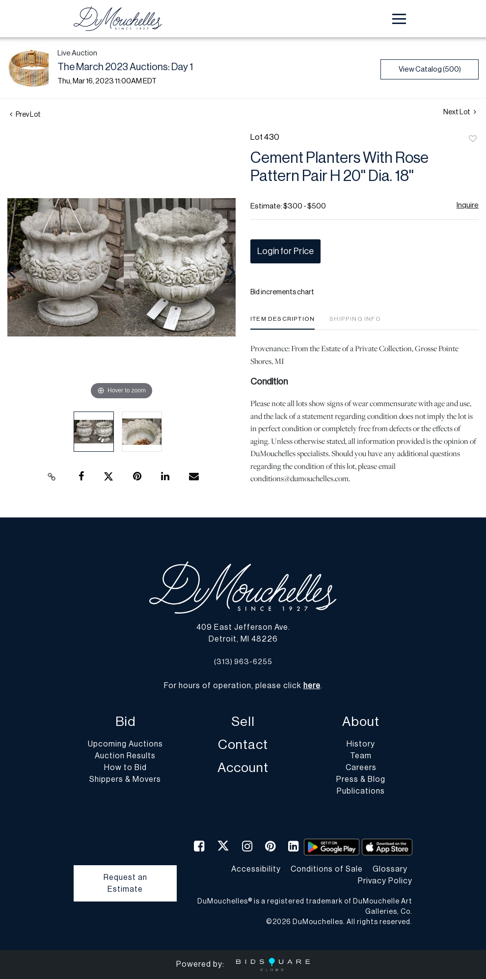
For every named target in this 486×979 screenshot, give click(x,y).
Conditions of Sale (327, 869)
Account (243, 767)
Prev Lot (25, 114)
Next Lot (459, 112)
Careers (361, 768)
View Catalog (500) (430, 69)
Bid (125, 721)
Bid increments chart (282, 292)
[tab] (282, 322)
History (361, 744)
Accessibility (256, 869)
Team (361, 756)
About (360, 721)
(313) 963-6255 (243, 662)
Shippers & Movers (125, 779)
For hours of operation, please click (242, 686)
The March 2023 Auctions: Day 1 (125, 67)
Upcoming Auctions (125, 744)
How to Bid (125, 768)
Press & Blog (360, 779)
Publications (361, 791)
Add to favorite (473, 139)
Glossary (390, 869)
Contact (243, 744)
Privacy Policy (385, 881)
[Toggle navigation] (399, 18)
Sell (243, 721)
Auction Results (125, 756)
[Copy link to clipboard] (51, 477)
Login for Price (285, 251)
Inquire (468, 205)
